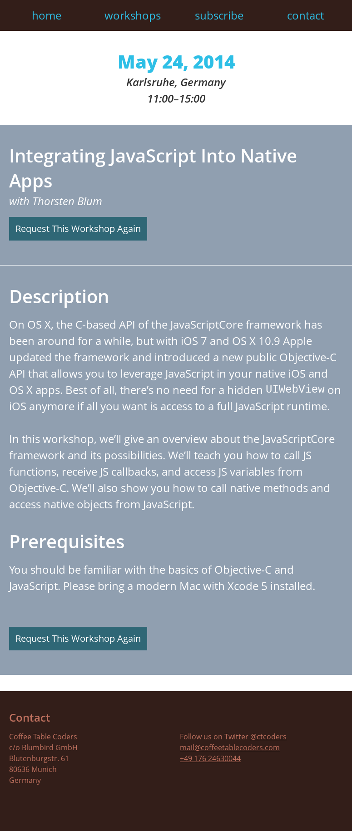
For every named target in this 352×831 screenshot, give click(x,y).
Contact (305, 15)
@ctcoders (268, 737)
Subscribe (219, 15)
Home (46, 15)
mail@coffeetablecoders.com (230, 747)
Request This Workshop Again (78, 228)
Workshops (132, 15)
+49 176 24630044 (210, 758)
